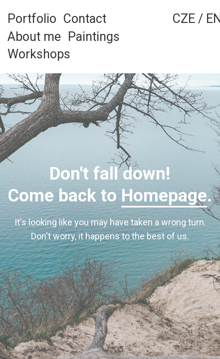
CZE (184, 18)
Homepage (164, 195)
